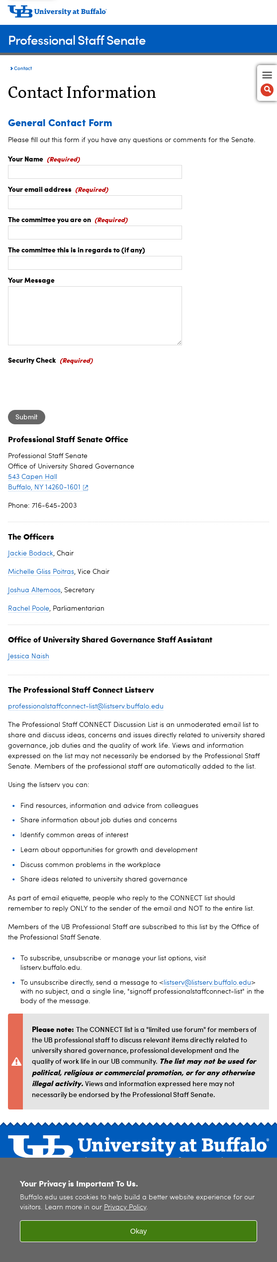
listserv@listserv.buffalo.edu (207, 982)
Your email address (40, 189)
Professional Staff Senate (77, 39)
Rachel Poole (28, 608)
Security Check (32, 360)
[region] (138, 1210)
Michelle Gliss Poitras (41, 571)
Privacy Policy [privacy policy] (125, 1207)
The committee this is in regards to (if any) (76, 249)
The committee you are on (49, 219)
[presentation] (83, 385)
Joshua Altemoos (34, 590)
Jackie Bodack (30, 553)
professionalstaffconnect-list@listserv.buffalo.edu (86, 706)
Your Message (31, 280)
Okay (138, 1231)
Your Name (25, 158)
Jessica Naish (28, 656)
